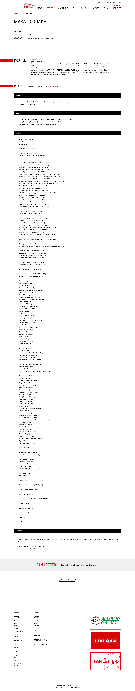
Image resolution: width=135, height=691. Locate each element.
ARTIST (50, 8)
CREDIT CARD (18, 663)
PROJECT (16, 666)
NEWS (39, 8)
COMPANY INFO (114, 5)
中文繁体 (119, 2)
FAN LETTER (17, 655)
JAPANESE (100, 2)
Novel (30, 86)
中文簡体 (113, 2)
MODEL (16, 628)
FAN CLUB (16, 658)
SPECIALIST (17, 636)
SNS (106, 8)
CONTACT (117, 8)
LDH (18, 5)
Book (37, 86)
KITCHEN (36, 626)
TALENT (16, 626)
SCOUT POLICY (80, 683)
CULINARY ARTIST (19, 631)
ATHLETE (16, 634)
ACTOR (16, 623)
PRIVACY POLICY (69, 683)
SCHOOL (84, 8)
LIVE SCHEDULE (40, 645)
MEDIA (16, 660)
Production (54, 86)
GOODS (36, 620)
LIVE (15, 644)
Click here (63, 565)
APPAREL (36, 623)
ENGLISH (107, 2)
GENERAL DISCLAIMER (57, 683)
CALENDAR (17, 647)
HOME (15, 13)
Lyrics (45, 86)
